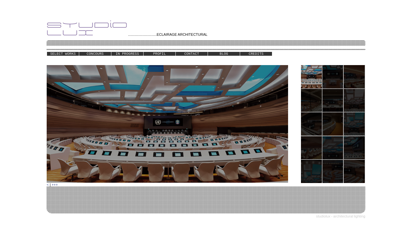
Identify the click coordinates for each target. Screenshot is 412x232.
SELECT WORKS (63, 54)
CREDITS (255, 54)
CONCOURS (95, 54)
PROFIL (159, 54)
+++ (55, 185)
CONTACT (191, 54)
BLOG (224, 54)
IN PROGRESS (127, 54)
